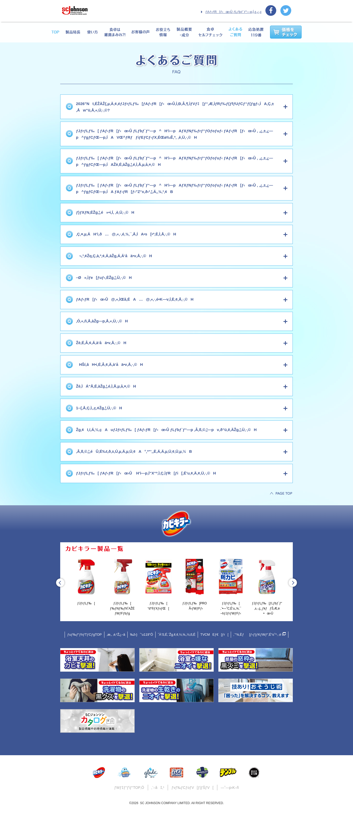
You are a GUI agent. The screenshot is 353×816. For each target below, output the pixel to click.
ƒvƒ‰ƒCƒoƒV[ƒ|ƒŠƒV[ (192, 787)
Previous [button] (60, 583)
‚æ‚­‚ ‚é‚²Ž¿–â (116, 634)
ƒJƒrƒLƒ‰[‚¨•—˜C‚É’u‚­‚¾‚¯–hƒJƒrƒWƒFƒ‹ (231, 586)
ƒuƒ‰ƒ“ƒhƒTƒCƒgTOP (84, 634)
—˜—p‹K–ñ (230, 787)
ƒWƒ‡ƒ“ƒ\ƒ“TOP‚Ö (129, 787)
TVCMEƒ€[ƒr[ (214, 634)
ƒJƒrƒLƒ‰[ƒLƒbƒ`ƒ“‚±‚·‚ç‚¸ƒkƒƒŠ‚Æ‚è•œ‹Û (267, 586)
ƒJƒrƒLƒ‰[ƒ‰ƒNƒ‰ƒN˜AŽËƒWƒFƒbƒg (122, 586)
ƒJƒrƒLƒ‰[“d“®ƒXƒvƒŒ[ (158, 583)
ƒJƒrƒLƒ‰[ (86, 581)
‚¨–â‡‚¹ (157, 787)
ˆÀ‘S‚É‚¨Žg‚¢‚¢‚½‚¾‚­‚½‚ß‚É (176, 634)
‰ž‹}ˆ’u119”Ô (141, 634)
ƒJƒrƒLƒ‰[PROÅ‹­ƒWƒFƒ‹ (194, 583)
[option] (86, 581)
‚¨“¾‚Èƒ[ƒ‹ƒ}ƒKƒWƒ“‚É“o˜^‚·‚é (259, 634)
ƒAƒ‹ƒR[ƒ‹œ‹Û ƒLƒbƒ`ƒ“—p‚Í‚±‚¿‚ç (233, 12)
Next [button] (293, 583)
